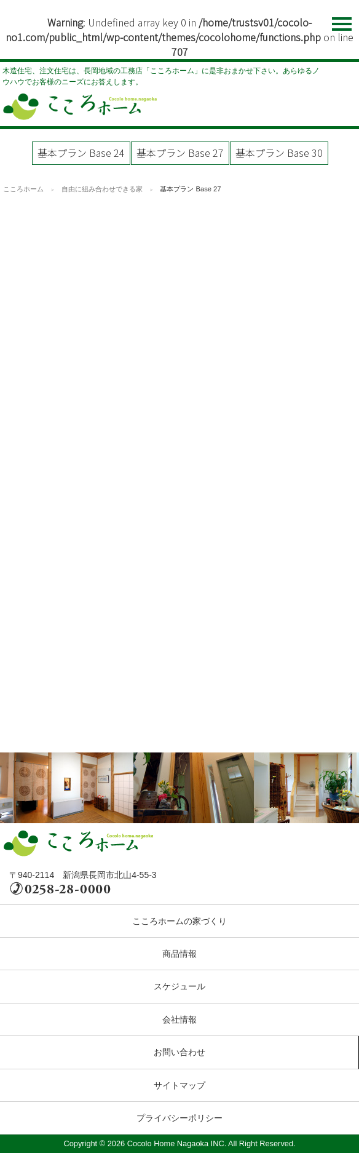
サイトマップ (179, 1085)
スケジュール (179, 986)
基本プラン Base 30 (279, 152)
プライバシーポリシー (179, 1118)
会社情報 (179, 1019)
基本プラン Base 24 (81, 152)
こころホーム (23, 189)
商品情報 (179, 954)
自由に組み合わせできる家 (102, 189)
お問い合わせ (179, 1052)
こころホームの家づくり (179, 921)
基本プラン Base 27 (180, 152)
